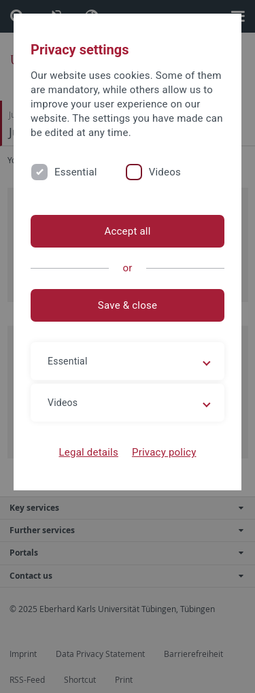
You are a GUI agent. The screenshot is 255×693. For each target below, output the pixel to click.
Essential (75, 172)
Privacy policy (164, 452)
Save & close (127, 305)
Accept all (127, 231)
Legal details (88, 452)
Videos (165, 172)
